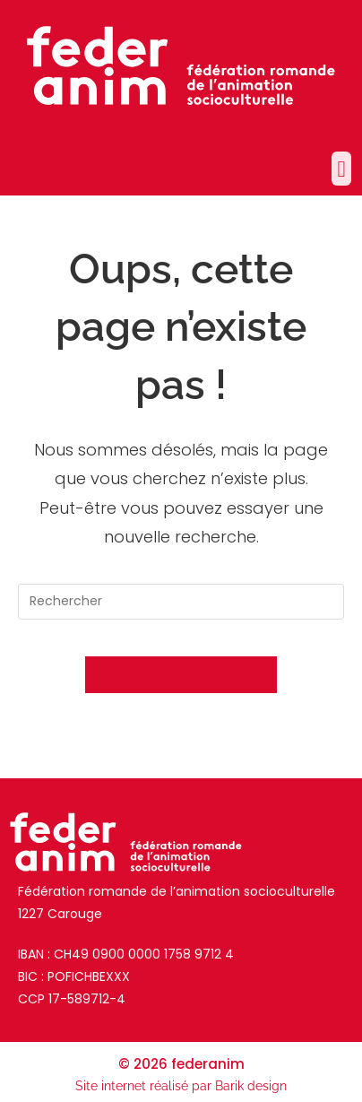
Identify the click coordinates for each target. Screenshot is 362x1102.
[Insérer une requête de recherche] (181, 602)
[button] (341, 169)
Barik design (251, 1086)
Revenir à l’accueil (181, 674)
